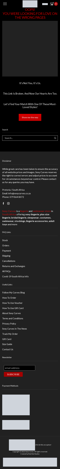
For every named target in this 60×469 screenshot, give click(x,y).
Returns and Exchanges (13, 266)
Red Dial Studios (34, 454)
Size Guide (7, 344)
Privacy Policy (9, 323)
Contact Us (7, 349)
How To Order (9, 297)
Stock (5, 240)
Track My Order (10, 334)
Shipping (6, 255)
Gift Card (6, 339)
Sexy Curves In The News (14, 328)
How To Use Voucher (12, 303)
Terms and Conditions (12, 318)
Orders (5, 245)
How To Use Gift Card (12, 308)
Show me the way (30, 117)
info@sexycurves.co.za (19, 193)
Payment (6, 250)
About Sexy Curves (11, 313)
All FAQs (6, 271)
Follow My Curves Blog (13, 292)
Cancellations (8, 261)
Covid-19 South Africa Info (15, 276)
